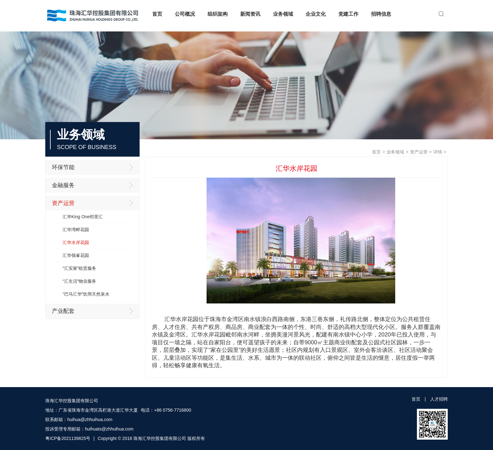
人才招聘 (439, 399)
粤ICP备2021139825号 (67, 438)
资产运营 (419, 151)
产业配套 (94, 311)
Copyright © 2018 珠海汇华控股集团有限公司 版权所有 (151, 438)
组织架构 (218, 14)
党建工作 (348, 14)
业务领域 (283, 14)
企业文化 (316, 14)
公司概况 (185, 14)
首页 (157, 14)
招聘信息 (381, 14)
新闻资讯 (250, 14)
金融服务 (94, 185)
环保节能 (94, 167)
